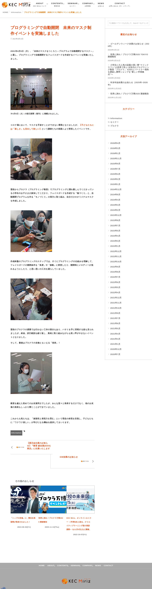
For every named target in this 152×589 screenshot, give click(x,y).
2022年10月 (116, 261)
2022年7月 (115, 277)
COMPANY (87, 5)
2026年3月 (115, 148)
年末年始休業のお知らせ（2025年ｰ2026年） (128, 83)
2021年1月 (115, 344)
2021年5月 (115, 328)
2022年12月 (116, 251)
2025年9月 (115, 164)
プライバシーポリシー (15, 577)
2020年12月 (116, 349)
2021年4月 (115, 334)
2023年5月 (115, 231)
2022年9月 (115, 267)
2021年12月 (116, 298)
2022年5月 (115, 287)
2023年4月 (115, 236)
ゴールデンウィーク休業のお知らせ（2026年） (128, 45)
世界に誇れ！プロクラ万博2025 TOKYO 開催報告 (128, 55)
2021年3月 (115, 339)
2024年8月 (115, 194)
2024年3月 (115, 205)
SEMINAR (73, 5)
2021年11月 (116, 303)
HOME (42, 551)
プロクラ (114, 126)
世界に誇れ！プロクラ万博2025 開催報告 (129, 94)
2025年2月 (115, 179)
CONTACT (120, 5)
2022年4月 (115, 292)
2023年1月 (115, 246)
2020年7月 (115, 354)
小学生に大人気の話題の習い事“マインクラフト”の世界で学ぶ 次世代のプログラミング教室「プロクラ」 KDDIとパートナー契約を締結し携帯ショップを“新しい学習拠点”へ (128, 69)
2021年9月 (115, 313)
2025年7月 (115, 169)
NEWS (101, 5)
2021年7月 (115, 318)
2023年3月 (115, 241)
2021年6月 (115, 323)
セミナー (114, 122)
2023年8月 (115, 220)
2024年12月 (116, 189)
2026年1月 (115, 153)
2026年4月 (115, 143)
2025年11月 (116, 158)
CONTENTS (57, 5)
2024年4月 (115, 200)
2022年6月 (115, 282)
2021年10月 (116, 308)
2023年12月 (116, 215)
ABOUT (39, 5)
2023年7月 (115, 225)
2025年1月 (115, 184)
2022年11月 (116, 256)
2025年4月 (115, 174)
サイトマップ (31, 577)
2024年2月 (115, 210)
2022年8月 (115, 272)
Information (16, 433)
